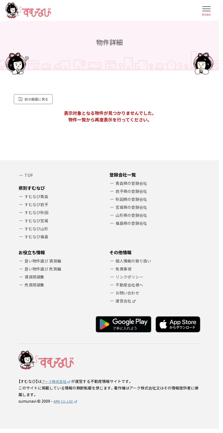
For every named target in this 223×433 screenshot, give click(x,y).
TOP (29, 176)
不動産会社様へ (130, 287)
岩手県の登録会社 (132, 192)
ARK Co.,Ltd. (64, 404)
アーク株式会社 (55, 385)
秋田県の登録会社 (132, 201)
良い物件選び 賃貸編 (44, 262)
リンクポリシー (130, 279)
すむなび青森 (37, 195)
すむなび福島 (37, 237)
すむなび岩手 (37, 204)
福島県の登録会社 (132, 226)
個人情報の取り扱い (135, 262)
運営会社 (124, 304)
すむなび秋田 (37, 212)
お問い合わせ (128, 296)
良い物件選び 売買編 (44, 271)
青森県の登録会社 (132, 184)
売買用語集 (35, 287)
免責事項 (124, 271)
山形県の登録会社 (132, 217)
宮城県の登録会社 (132, 209)
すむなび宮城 (37, 221)
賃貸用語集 (35, 279)
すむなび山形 (37, 229)
